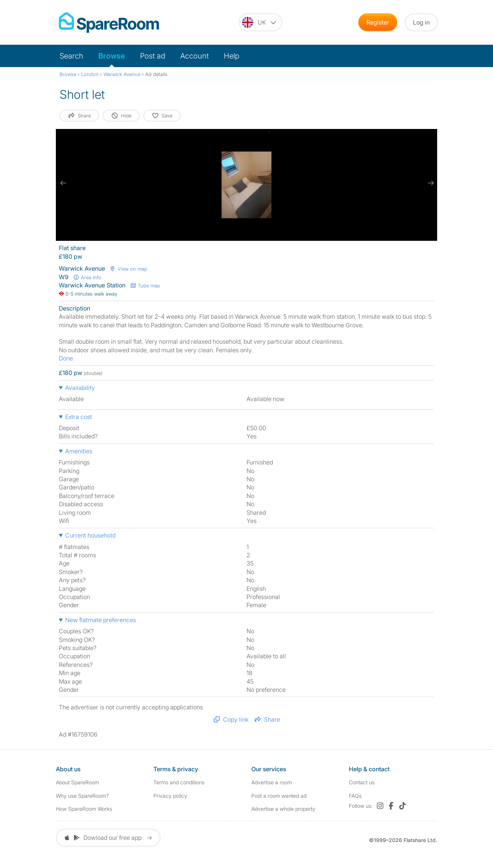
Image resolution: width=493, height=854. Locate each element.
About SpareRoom (77, 782)
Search (71, 55)
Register (377, 22)
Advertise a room (271, 782)
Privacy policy (170, 795)
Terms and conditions (178, 782)
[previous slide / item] (63, 183)
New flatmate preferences (100, 620)
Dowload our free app (108, 837)
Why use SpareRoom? (82, 795)
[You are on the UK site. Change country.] (260, 22)
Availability (80, 387)
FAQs (355, 795)
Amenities (78, 451)
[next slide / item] (429, 183)
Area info (87, 277)
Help (231, 55)
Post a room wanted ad (278, 795)
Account (194, 55)
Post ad (152, 55)
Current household (90, 535)
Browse (111, 55)
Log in (421, 22)
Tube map (145, 286)
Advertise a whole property (283, 809)
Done (66, 358)
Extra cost (78, 416)
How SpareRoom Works (84, 809)
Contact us (362, 782)
